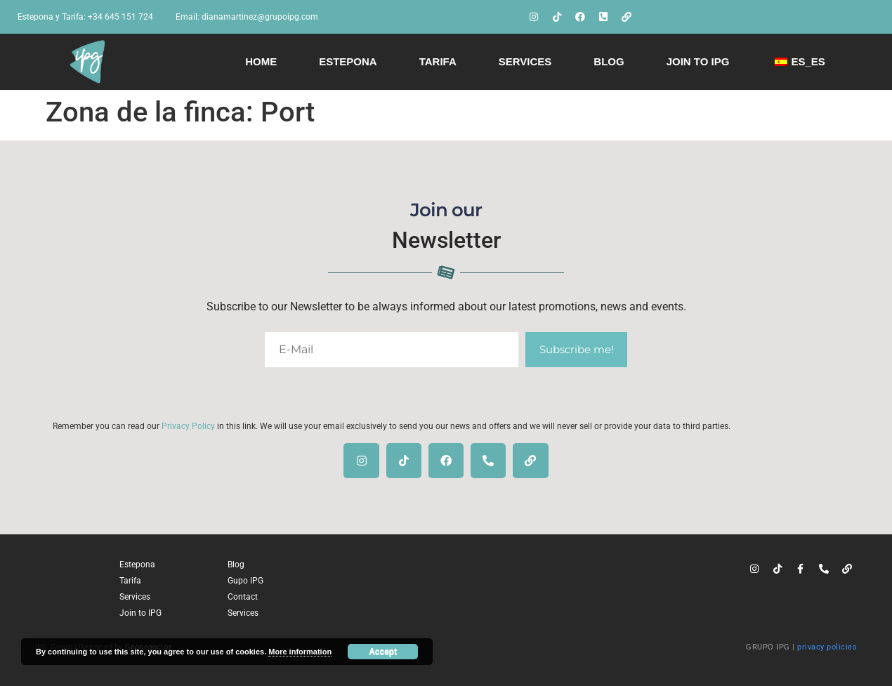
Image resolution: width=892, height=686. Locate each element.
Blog (608, 61)
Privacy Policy (188, 426)
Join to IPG (698, 61)
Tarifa (438, 61)
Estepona (348, 61)
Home (261, 61)
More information (300, 651)
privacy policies (827, 647)
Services (525, 61)
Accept (383, 652)
